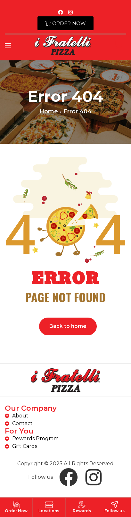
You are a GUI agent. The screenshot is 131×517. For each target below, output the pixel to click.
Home (48, 111)
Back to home (67, 326)
